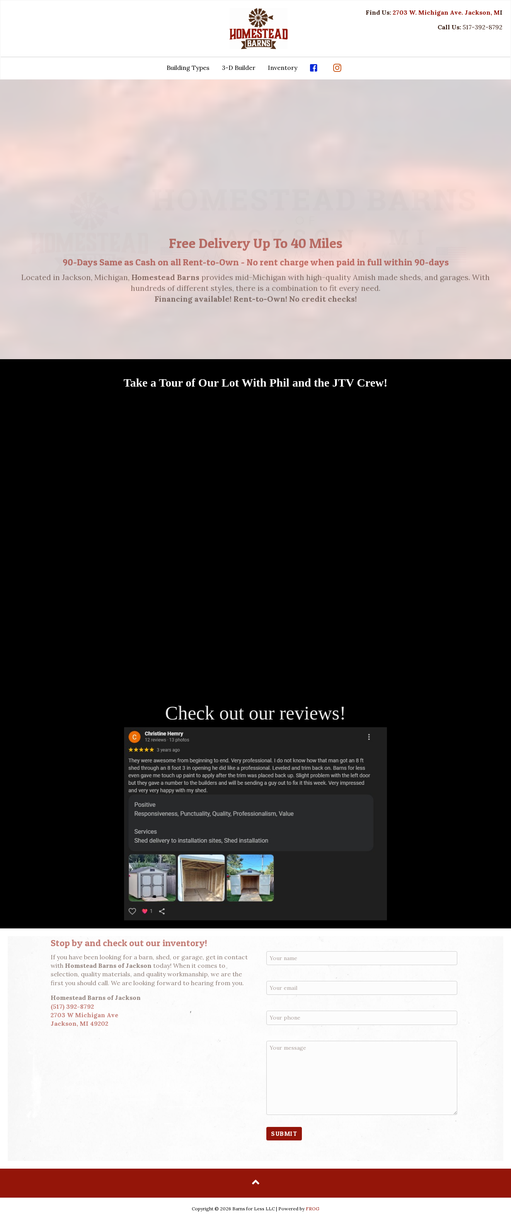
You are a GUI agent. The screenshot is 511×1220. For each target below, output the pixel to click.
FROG (312, 1209)
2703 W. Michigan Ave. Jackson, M (446, 12)
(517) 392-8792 (72, 1006)
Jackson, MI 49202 (79, 1023)
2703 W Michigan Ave (84, 1015)
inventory (183, 943)
